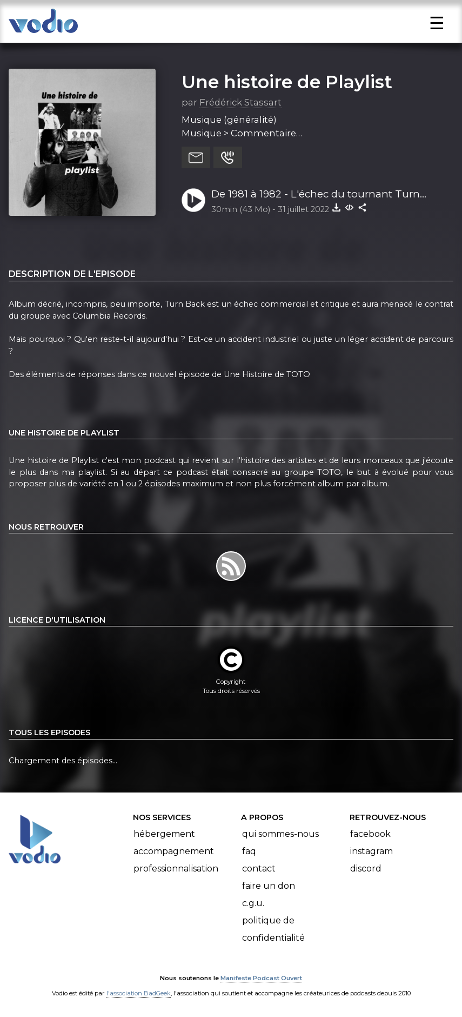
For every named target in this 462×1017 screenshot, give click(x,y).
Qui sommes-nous (280, 834)
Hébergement (164, 834)
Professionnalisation (175, 868)
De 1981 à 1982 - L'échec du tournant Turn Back (315, 195)
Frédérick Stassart (240, 102)
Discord (365, 868)
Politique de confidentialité (273, 929)
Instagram (371, 851)
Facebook (370, 834)
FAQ (249, 851)
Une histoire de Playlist (287, 82)
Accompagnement (173, 851)
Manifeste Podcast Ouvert (261, 978)
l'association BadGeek (138, 993)
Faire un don (268, 886)
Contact (259, 868)
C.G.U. (253, 903)
